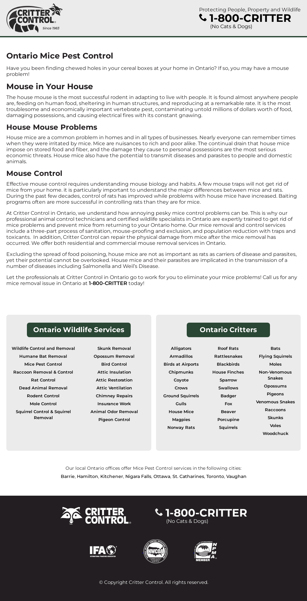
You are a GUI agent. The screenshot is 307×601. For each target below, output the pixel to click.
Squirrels (228, 427)
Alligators (181, 348)
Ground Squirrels (181, 395)
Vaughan (236, 476)
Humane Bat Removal (43, 356)
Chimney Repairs (114, 395)
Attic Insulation (114, 372)
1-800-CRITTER (108, 283)
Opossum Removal (114, 356)
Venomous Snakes (275, 402)
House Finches (228, 372)
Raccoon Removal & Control (43, 372)
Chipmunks (181, 372)
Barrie (68, 476)
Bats (275, 348)
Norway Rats (181, 427)
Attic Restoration (114, 380)
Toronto (215, 476)
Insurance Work (114, 403)
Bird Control (114, 364)
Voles (275, 425)
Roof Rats (228, 348)
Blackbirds (228, 364)
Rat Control (43, 380)
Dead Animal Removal (43, 388)
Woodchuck (275, 433)
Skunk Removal (114, 348)
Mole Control (43, 403)
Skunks (275, 417)
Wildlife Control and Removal (43, 348)
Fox (228, 403)
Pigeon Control (114, 419)
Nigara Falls (138, 476)
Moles (275, 364)
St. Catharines (188, 476)
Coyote (181, 380)
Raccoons (275, 409)
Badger (228, 395)
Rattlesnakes (228, 356)
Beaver (228, 411)
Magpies (181, 419)
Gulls (181, 403)
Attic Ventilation (114, 388)
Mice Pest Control (43, 364)
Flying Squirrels (275, 356)
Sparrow (228, 380)
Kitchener (111, 476)
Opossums (275, 386)
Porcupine (228, 419)
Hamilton (87, 476)
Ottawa (162, 476)
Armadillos (181, 356)
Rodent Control (43, 395)
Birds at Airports (181, 364)
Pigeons (275, 394)
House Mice (181, 411)
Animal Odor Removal (114, 411)
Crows (181, 388)
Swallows (228, 388)
